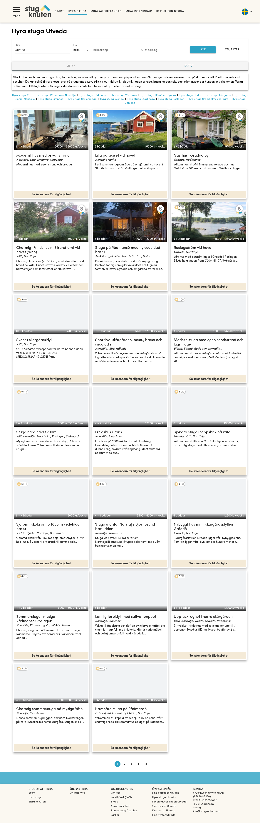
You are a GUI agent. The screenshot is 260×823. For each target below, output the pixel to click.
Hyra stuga (77, 11)
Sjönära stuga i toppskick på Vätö (202, 432)
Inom (75, 45)
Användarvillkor (120, 806)
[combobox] (40, 50)
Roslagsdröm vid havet (193, 248)
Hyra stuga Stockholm (141, 99)
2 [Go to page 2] (125, 764)
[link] (165, 793)
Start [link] (59, 11)
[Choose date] (115, 50)
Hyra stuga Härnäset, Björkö (158, 95)
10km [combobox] (76, 50)
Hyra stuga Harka (190, 95)
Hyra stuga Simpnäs (50, 99)
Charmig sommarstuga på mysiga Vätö (49, 709)
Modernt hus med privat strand (43, 156)
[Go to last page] (146, 764)
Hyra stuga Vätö (22, 95)
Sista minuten (37, 802)
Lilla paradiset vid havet (115, 156)
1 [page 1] (117, 764)
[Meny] (16, 9)
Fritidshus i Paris (108, 432)
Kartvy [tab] (189, 66)
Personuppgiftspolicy (124, 811)
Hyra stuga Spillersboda (82, 99)
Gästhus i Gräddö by (191, 156)
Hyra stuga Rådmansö (93, 95)
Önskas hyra (77, 793)
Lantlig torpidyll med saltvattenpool (125, 617)
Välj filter (232, 49)
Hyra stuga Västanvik (124, 95)
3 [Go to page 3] (132, 764)
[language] (247, 11)
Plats (17, 45)
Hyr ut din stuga (170, 11)
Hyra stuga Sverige (112, 99)
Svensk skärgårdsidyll (34, 340)
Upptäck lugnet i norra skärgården (203, 617)
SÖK (203, 49)
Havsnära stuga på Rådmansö (121, 709)
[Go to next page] (139, 764)
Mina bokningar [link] (138, 11)
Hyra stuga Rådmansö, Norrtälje (56, 95)
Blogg (114, 802)
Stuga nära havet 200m (36, 432)
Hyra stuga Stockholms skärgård (208, 99)
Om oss (115, 793)
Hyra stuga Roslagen (171, 99)
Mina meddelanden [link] (106, 11)
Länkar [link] (115, 815)
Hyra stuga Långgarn (218, 95)
